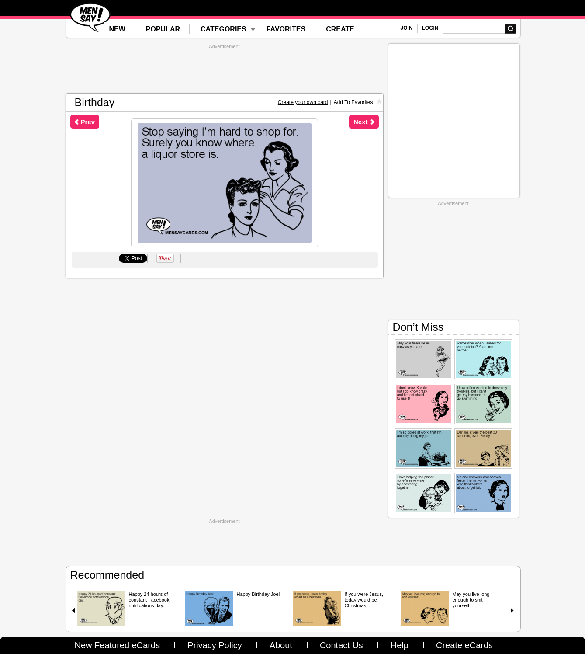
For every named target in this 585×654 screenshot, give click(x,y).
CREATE (340, 29)
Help (399, 645)
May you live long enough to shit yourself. (471, 599)
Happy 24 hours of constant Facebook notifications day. (149, 599)
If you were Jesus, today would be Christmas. (364, 599)
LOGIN (430, 28)
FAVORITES (286, 29)
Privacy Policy (214, 645)
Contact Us (341, 645)
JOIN (407, 28)
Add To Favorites (353, 102)
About (281, 645)
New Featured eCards (117, 645)
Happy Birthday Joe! (258, 594)
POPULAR (163, 29)
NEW (117, 29)
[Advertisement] (225, 69)
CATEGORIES (223, 29)
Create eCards (464, 645)
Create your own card (303, 102)
